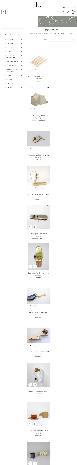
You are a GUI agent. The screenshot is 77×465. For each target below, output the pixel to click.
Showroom (62, 418)
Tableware (10, 43)
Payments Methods (45, 429)
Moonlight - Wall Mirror (38, 154)
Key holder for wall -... (63, 310)
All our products (12, 34)
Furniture (10, 47)
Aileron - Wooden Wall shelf (63, 193)
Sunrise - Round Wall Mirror (63, 349)
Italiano (66, 460)
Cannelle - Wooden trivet (63, 232)
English (73, 460)
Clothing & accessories (11, 56)
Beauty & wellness (13, 61)
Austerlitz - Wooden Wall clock (38, 310)
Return (41, 433)
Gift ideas (10, 88)
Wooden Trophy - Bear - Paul (63, 76)
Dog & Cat (10, 75)
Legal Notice (39, 442)
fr (67, 7)
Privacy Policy (70, 442)
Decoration (10, 39)
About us (52, 418)
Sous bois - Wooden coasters (38, 271)
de (74, 7)
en (64, 7)
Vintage (9, 79)
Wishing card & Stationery (12, 70)
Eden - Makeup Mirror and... (63, 388)
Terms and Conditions (54, 442)
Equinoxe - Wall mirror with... (63, 154)
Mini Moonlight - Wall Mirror (38, 349)
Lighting (9, 51)
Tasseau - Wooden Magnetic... (38, 76)
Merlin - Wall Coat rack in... (38, 193)
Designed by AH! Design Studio (12, 458)
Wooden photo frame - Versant (63, 271)
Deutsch (60, 460)
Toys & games (12, 65)
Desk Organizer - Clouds (38, 388)
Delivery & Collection (63, 429)
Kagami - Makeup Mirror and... (63, 115)
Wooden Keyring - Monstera (38, 115)
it (71, 7)
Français (53, 460)
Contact (72, 418)
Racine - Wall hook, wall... (38, 232)
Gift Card (10, 83)
